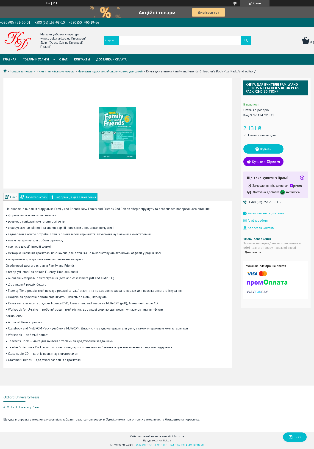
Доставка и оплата (111, 59)
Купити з (266, 161)
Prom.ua (178, 436)
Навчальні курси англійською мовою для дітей (110, 71)
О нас (63, 59)
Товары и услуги (36, 59)
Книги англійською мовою (57, 71)
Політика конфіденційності (186, 444)
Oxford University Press (23, 407)
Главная (9, 59)
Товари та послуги (22, 71)
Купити (265, 149)
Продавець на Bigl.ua (157, 440)
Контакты (82, 59)
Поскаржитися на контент (150, 444)
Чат (295, 437)
